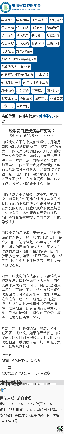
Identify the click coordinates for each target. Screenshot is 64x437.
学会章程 (7, 28)
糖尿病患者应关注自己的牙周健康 (26, 373)
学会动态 (22, 28)
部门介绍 (56, 20)
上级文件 (53, 43)
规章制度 (53, 35)
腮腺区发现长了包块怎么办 (21, 360)
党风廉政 (7, 35)
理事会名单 (39, 20)
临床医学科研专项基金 (17, 75)
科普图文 (56, 98)
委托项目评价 (10, 82)
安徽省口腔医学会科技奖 (19, 59)
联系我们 (22, 106)
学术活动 (22, 35)
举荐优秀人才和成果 (15, 67)
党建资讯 (53, 28)
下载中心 (7, 106)
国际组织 (53, 90)
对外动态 (7, 90)
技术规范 (42, 75)
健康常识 (41, 98)
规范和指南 (24, 51)
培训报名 (7, 51)
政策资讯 (37, 43)
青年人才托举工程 (36, 82)
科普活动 (26, 98)
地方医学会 (9, 98)
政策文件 (22, 90)
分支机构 (37, 35)
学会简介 (7, 20)
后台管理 (24, 398)
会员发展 (7, 43)
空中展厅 (37, 90)
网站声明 (7, 398)
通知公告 (37, 28)
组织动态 (22, 43)
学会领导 (22, 20)
